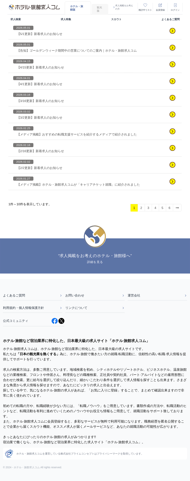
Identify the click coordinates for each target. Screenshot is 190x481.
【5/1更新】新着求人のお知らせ (39, 34)
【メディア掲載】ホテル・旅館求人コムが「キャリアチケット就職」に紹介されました (78, 184)
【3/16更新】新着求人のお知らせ (40, 101)
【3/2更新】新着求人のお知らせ (39, 117)
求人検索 (15, 19)
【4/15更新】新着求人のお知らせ (40, 67)
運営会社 (157, 295)
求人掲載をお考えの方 (123, 7)
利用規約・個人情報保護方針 (32, 308)
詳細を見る (95, 262)
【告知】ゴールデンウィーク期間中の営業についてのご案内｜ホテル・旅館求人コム (77, 50)
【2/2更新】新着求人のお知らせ (39, 168)
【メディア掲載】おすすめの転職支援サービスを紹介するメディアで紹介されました (77, 134)
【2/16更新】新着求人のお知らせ (40, 151)
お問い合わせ (95, 295)
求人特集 (66, 19)
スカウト (116, 19)
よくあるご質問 (170, 19)
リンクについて (95, 308)
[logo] (34, 7)
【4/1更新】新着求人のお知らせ (39, 84)
